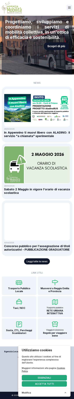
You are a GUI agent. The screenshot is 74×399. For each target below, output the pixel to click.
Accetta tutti (44, 383)
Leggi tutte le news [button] (37, 261)
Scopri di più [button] (56, 46)
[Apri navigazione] (69, 7)
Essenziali (44, 377)
